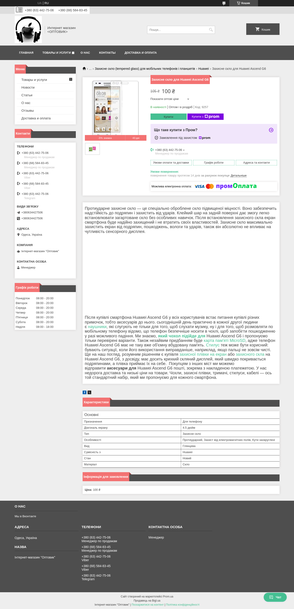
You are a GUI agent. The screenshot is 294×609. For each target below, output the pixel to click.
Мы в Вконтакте (25, 516)
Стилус (213, 345)
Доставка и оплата (141, 52)
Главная (26, 52)
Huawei (203, 68)
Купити (168, 116)
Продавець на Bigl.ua (147, 600)
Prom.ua (168, 596)
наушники (97, 326)
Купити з (205, 117)
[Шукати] (211, 30)
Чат (275, 597)
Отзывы (28, 110)
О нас (85, 52)
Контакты (107, 52)
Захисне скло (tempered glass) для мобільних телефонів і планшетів (145, 68)
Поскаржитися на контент (147, 604)
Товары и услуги (57, 52)
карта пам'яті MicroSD (224, 340)
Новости (28, 87)
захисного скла (250, 354)
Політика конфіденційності (182, 604)
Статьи (27, 95)
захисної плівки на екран (203, 354)
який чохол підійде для (182, 336)
